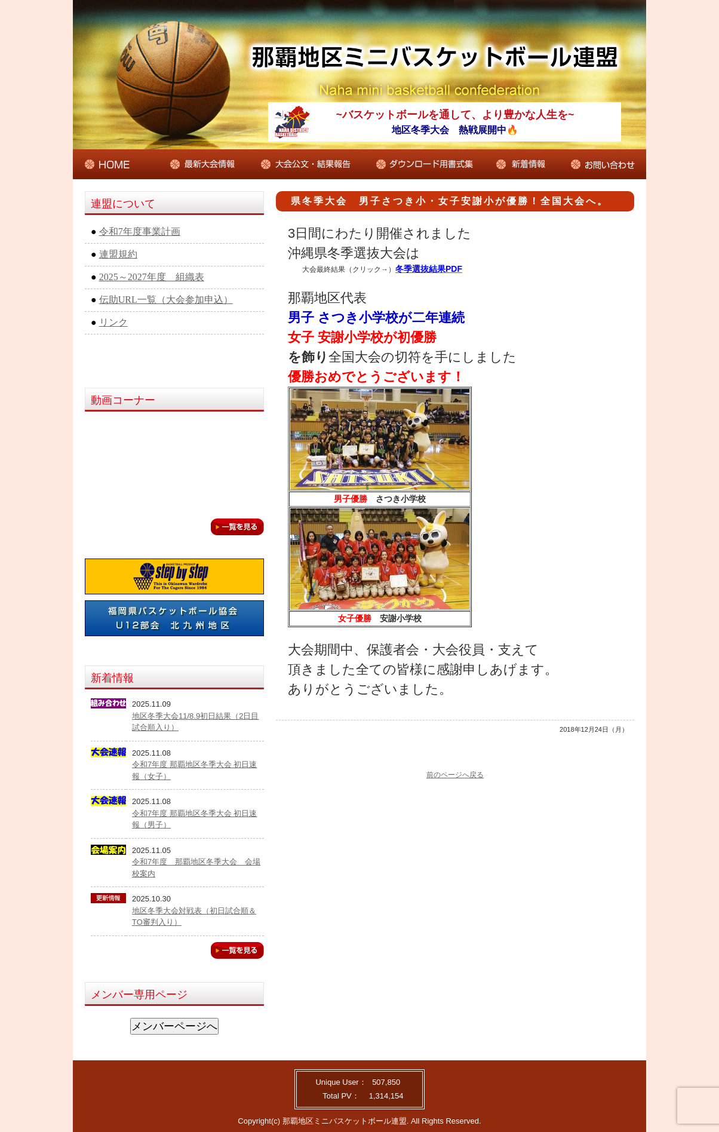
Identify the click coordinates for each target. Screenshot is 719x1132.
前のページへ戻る (455, 775)
